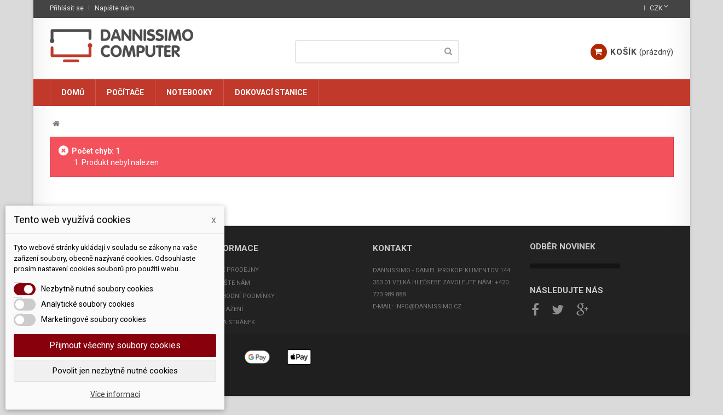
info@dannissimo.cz (428, 306)
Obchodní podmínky (242, 296)
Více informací (115, 394)
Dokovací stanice (271, 92)
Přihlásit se (67, 8)
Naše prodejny (234, 269)
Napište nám (114, 8)
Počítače (125, 92)
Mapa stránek (232, 322)
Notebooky (189, 92)
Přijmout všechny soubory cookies (115, 345)
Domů (72, 92)
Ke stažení (226, 309)
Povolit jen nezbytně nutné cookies (115, 371)
